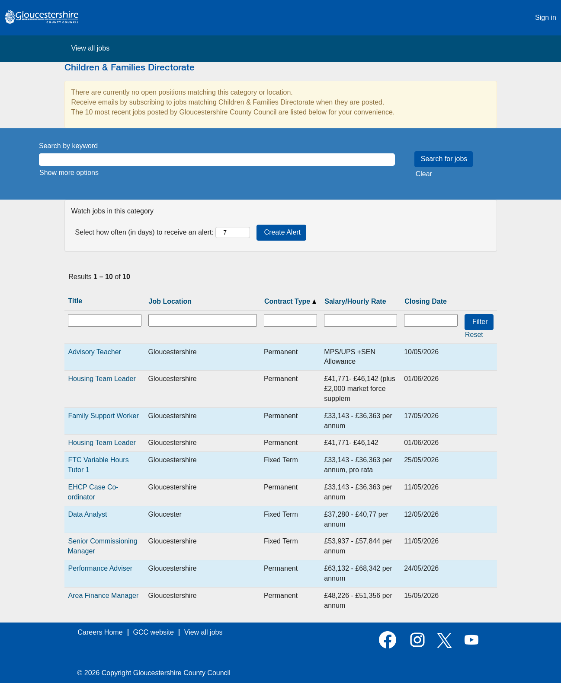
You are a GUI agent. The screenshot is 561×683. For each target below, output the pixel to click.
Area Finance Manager (103, 595)
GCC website (153, 632)
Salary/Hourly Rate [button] (355, 301)
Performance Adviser (100, 568)
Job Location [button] (170, 301)
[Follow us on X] (444, 641)
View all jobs (90, 48)
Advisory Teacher (94, 352)
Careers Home (100, 632)
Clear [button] (424, 174)
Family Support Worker (103, 415)
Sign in (545, 17)
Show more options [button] (69, 172)
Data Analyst (87, 514)
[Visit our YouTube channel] (471, 640)
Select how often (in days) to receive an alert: (144, 232)
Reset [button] (474, 334)
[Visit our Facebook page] (387, 640)
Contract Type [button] (290, 301)
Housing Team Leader (102, 378)
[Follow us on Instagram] (417, 640)
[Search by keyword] (217, 159)
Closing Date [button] (425, 301)
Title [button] (75, 301)
